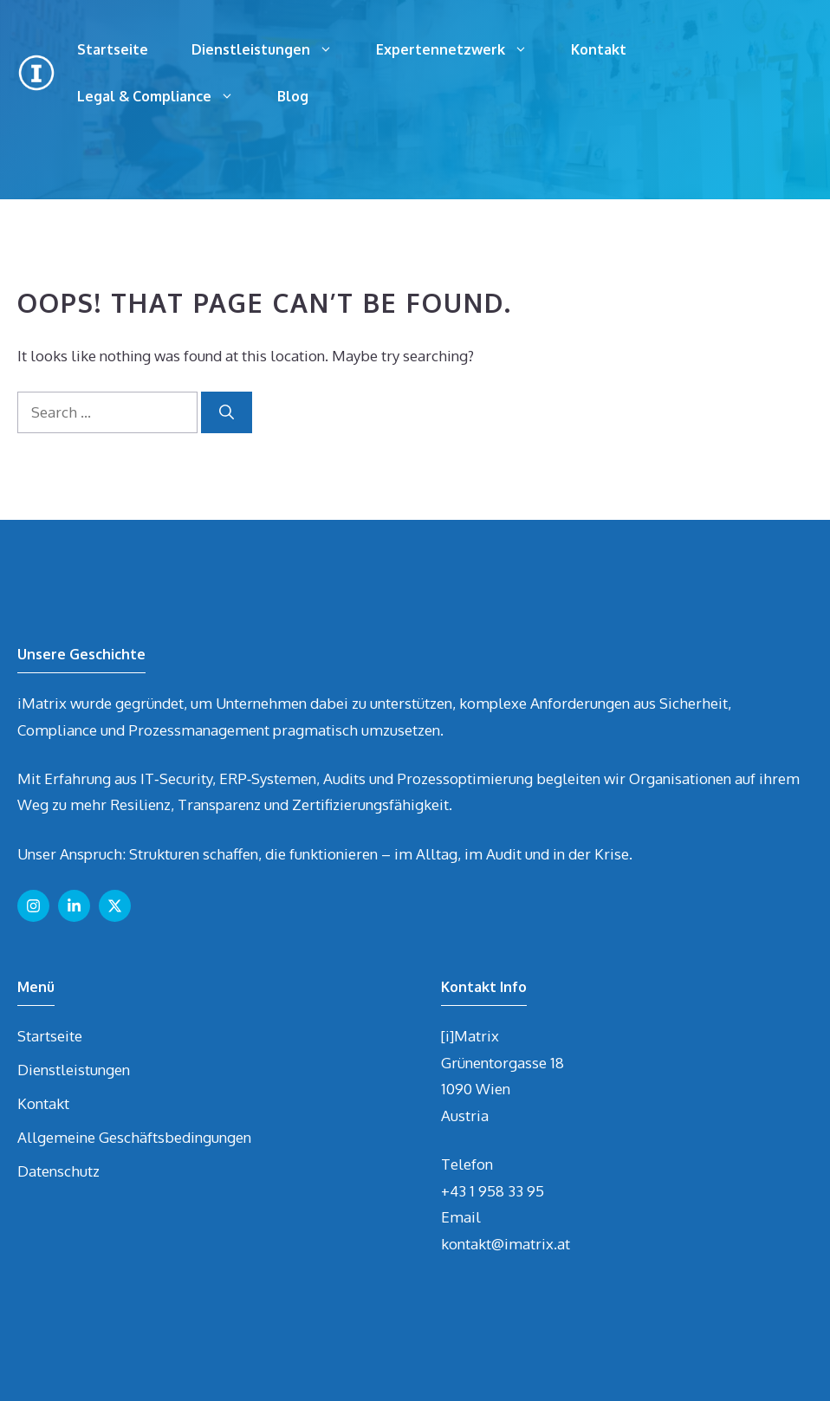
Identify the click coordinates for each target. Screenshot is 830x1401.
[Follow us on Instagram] (33, 906)
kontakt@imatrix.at (505, 1244)
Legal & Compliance (166, 96)
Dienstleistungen (272, 49)
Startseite (112, 49)
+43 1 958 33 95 (492, 1191)
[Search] (226, 412)
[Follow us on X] (115, 906)
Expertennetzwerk (462, 49)
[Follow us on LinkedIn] (74, 906)
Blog (292, 96)
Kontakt (598, 49)
